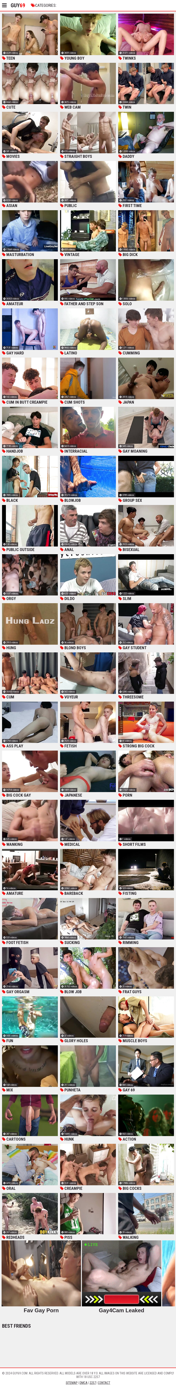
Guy (18, 5)
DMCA (84, 1383)
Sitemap (72, 1383)
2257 (93, 1383)
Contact (104, 1383)
